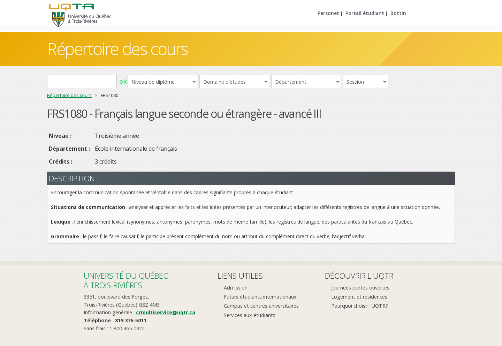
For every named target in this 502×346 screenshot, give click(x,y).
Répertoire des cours (117, 48)
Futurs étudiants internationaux (260, 296)
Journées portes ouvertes (360, 287)
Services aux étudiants (249, 315)
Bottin (398, 13)
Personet (328, 13)
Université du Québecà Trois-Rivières (126, 280)
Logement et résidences (359, 296)
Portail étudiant (364, 13)
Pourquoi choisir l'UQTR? (359, 305)
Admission (236, 287)
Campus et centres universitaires (261, 305)
